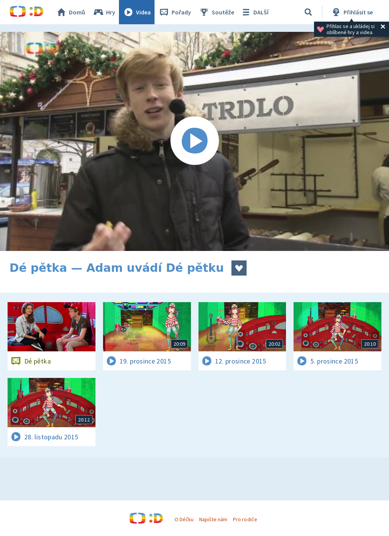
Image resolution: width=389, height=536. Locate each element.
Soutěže (216, 12)
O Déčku (184, 519)
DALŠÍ (254, 12)
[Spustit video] (194, 141)
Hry (104, 12)
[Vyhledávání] (308, 12)
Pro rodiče (245, 519)
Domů (70, 12)
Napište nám (213, 519)
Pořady (174, 12)
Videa (137, 12)
